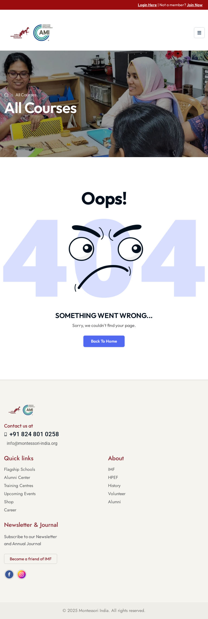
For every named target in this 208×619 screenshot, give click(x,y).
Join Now (195, 4)
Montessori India (94, 610)
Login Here (147, 4)
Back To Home (104, 341)
